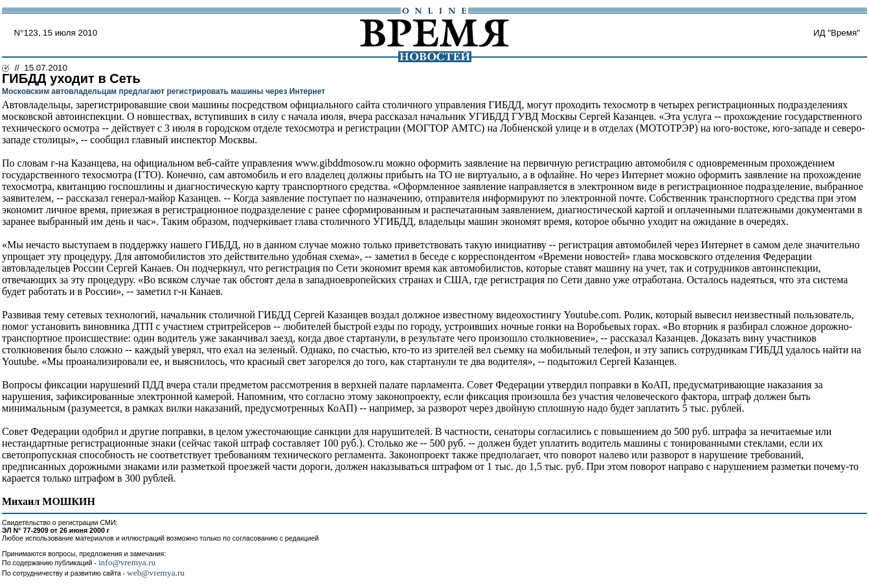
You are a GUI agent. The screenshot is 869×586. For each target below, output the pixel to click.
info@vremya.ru (126, 562)
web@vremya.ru (156, 573)
